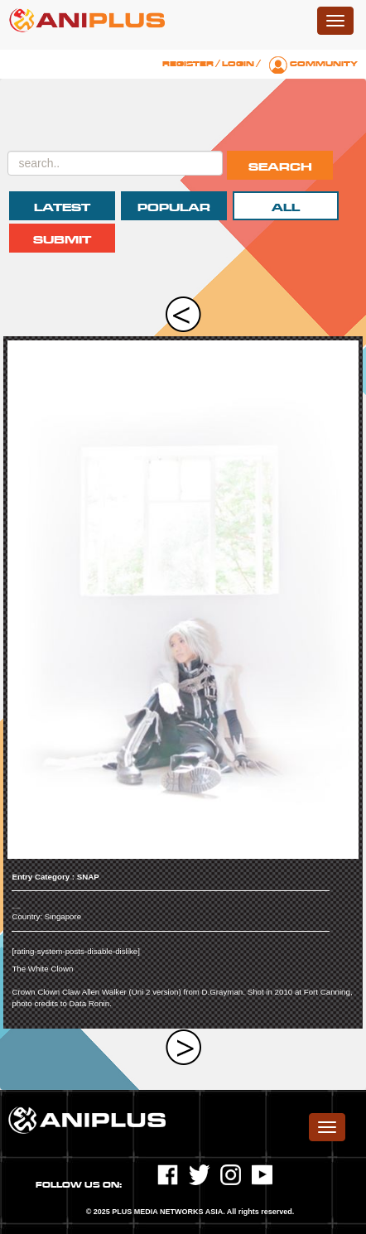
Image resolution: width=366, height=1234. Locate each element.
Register (188, 64)
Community (324, 64)
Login (238, 64)
